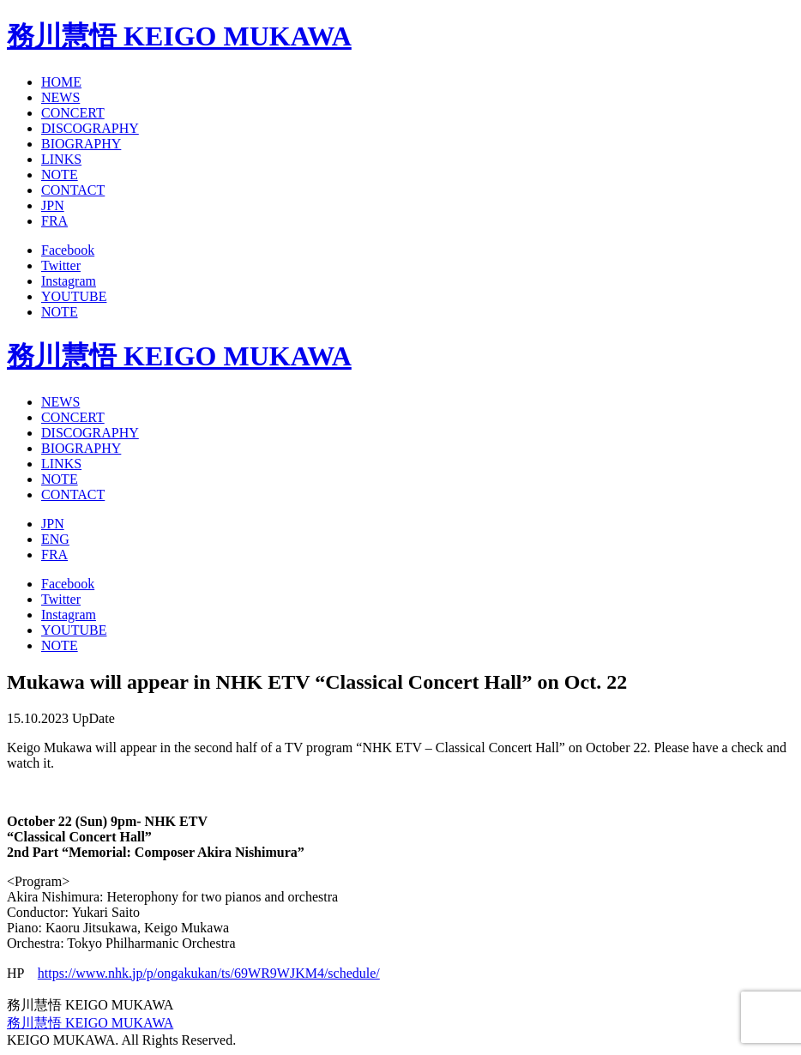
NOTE (59, 174)
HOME (61, 82)
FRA (54, 221)
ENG (55, 539)
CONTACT (73, 190)
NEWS (60, 97)
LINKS (61, 159)
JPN (52, 205)
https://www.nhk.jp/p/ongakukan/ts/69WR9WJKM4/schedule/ (209, 973)
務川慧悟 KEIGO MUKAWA (179, 36)
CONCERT (73, 113)
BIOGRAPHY (81, 143)
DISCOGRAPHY (90, 128)
